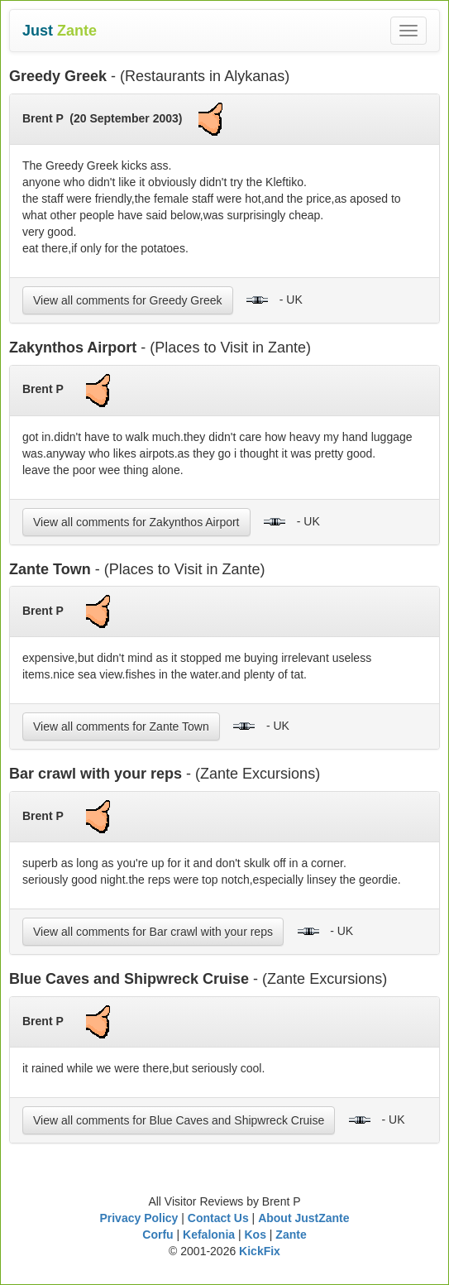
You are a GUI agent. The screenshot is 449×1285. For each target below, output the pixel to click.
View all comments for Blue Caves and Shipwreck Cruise (178, 1120)
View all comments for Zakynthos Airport (136, 522)
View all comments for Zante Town (121, 726)
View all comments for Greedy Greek (127, 300)
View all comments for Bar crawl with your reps (153, 931)
